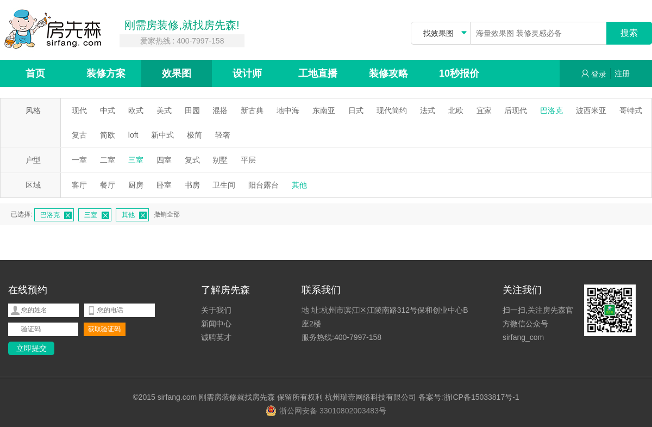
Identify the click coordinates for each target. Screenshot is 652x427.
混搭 (220, 110)
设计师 (247, 73)
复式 (192, 160)
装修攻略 (388, 73)
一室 (79, 160)
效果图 (176, 73)
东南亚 (323, 110)
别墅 (220, 160)
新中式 (162, 135)
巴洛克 (551, 110)
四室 (164, 160)
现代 (79, 110)
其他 (299, 185)
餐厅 (107, 185)
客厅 (79, 185)
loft (133, 135)
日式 (355, 110)
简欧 (107, 135)
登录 (594, 73)
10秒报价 (459, 73)
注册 (622, 73)
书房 (192, 185)
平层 (248, 160)
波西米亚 (591, 110)
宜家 (484, 110)
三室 (135, 160)
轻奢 (222, 135)
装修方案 (106, 73)
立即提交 (31, 348)
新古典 (252, 110)
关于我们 (216, 310)
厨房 (135, 185)
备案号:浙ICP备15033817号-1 (468, 397)
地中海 (288, 110)
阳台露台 (263, 185)
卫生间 (223, 185)
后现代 (515, 110)
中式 (107, 110)
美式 (164, 110)
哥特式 (630, 110)
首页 (35, 73)
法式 (427, 110)
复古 (79, 135)
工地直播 (317, 73)
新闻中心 (216, 323)
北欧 (455, 110)
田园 (192, 110)
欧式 (135, 110)
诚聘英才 (216, 337)
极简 (194, 135)
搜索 (629, 33)
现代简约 (392, 110)
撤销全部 (167, 214)
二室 (107, 160)
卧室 (164, 185)
